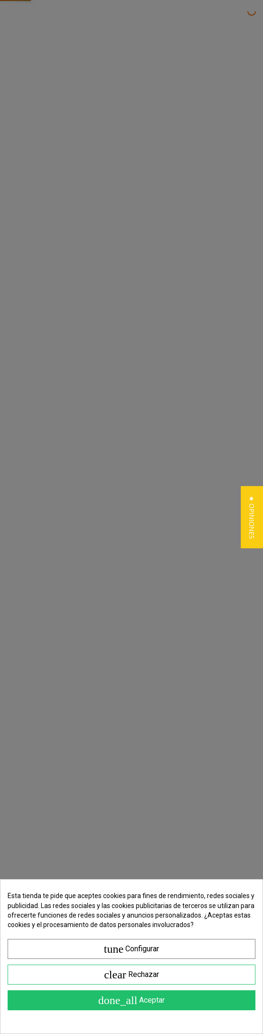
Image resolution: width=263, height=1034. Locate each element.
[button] (252, 517)
